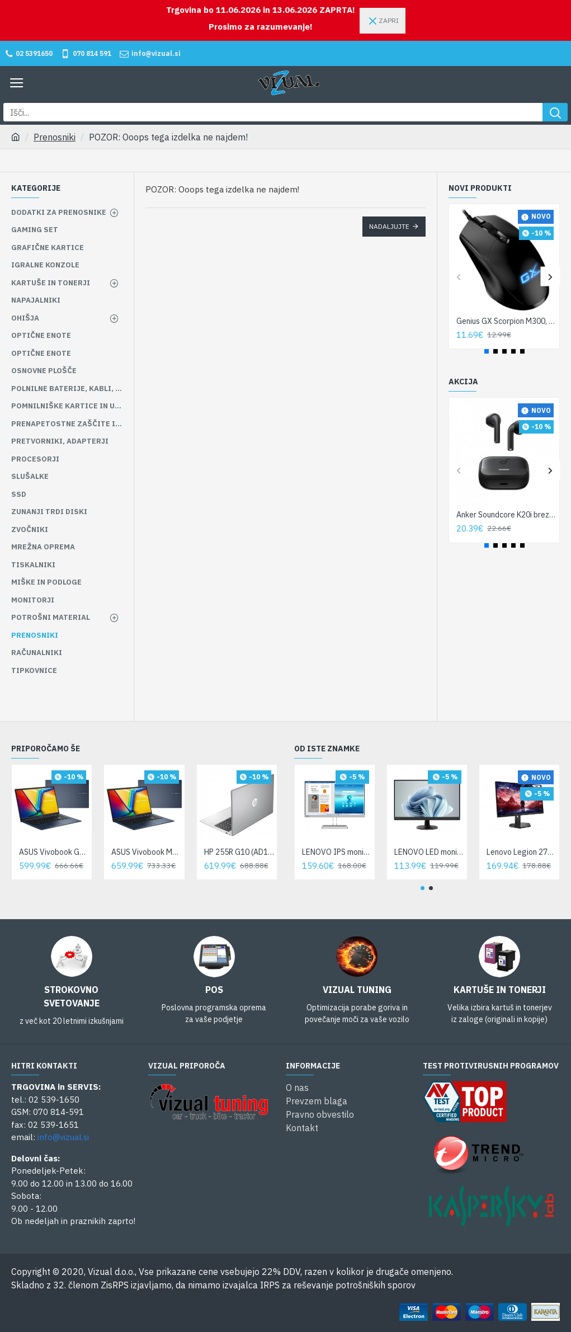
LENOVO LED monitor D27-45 (429, 852)
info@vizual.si (63, 1137)
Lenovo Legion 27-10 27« (521, 852)
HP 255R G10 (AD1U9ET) (239, 852)
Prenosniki (54, 137)
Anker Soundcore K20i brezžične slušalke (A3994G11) (506, 515)
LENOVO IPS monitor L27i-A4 (337, 852)
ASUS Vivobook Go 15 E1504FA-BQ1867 (54, 852)
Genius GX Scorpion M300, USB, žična (506, 321)
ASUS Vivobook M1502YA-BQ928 (146, 852)
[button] (458, 276)
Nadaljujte (389, 226)
